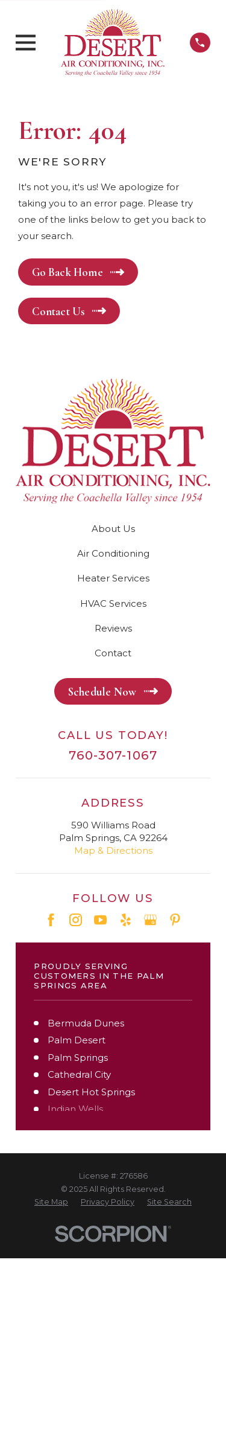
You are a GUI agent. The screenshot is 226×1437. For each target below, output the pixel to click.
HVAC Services (113, 603)
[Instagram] (75, 920)
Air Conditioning (113, 553)
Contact (113, 653)
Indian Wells (75, 1109)
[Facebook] (51, 920)
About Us (113, 528)
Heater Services (113, 578)
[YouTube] (100, 920)
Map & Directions (113, 850)
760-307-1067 (113, 755)
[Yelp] (125, 920)
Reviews (113, 628)
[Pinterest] (175, 920)
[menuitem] (51, 1202)
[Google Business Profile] (150, 920)
